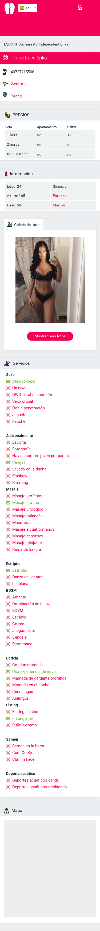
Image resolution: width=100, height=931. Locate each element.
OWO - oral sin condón (32, 394)
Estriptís (19, 570)
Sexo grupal (22, 401)
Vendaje (19, 637)
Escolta (19, 442)
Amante (19, 597)
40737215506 (22, 72)
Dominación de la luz (31, 603)
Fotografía (21, 449)
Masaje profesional (29, 495)
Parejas (19, 462)
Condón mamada (27, 664)
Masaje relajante (27, 542)
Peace (12, 95)
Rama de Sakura (26, 549)
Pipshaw (19, 475)
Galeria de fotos (23, 224)
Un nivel (19, 388)
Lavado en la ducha (29, 469)
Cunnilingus (22, 691)
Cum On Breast (25, 752)
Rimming (20, 482)
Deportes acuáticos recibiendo (39, 787)
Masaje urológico (27, 509)
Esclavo (19, 617)
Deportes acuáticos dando (35, 780)
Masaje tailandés (27, 516)
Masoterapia (23, 522)
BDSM (17, 610)
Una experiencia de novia (34, 671)
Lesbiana (20, 583)
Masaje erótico (25, 502)
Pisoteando (22, 644)
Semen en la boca (28, 746)
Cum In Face (23, 759)
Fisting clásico (25, 711)
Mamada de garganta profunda (39, 678)
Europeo (60, 196)
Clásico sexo (23, 381)
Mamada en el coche (30, 685)
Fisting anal (22, 718)
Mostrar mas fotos (50, 336)
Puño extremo (24, 725)
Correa (18, 623)
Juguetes (20, 414)
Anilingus (20, 698)
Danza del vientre (27, 577)
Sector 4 (15, 83)
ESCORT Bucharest (19, 44)
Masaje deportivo (27, 536)
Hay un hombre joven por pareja (40, 455)
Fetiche (18, 421)
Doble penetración (28, 408)
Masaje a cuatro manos (33, 529)
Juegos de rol (24, 630)
